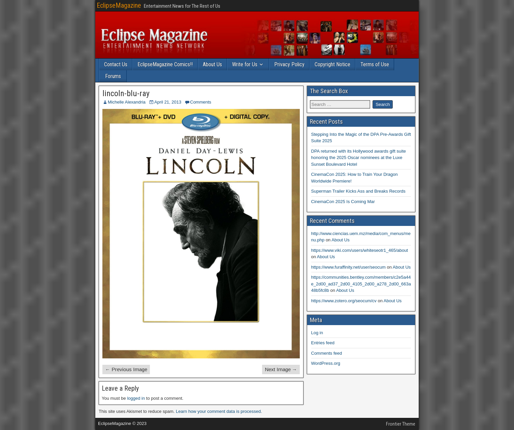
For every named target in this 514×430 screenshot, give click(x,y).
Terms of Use (374, 64)
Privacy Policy (289, 64)
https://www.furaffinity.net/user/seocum (348, 267)
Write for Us (244, 64)
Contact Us (115, 64)
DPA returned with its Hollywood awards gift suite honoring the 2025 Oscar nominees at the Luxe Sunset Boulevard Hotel (358, 158)
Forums (113, 76)
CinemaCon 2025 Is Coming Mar (343, 201)
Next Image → (281, 369)
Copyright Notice (332, 64)
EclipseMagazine (119, 5)
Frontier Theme (400, 424)
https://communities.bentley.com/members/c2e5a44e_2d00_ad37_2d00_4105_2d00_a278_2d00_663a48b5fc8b (361, 284)
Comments (200, 102)
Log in (317, 332)
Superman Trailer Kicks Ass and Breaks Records (358, 191)
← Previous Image (126, 369)
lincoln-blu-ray (126, 93)
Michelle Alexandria (127, 102)
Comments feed (326, 353)
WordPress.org (325, 363)
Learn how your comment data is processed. (219, 411)
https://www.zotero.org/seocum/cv (344, 300)
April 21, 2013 (167, 102)
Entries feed (322, 342)
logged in (136, 398)
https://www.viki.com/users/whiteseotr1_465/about (359, 250)
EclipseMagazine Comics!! (165, 64)
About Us (212, 64)
